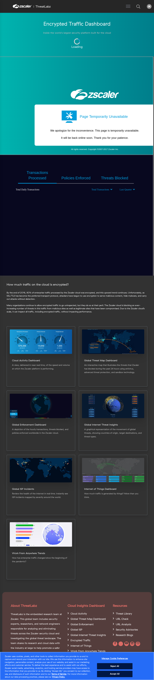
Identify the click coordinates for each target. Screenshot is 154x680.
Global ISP (76, 629)
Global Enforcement (82, 624)
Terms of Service (58, 674)
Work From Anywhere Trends (88, 651)
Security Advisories (127, 629)
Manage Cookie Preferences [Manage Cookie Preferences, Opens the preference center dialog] (115, 658)
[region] (77, 666)
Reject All (114, 666)
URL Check (122, 618)
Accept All (114, 674)
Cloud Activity (79, 613)
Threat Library (124, 613)
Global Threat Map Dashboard (88, 618)
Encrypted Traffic (80, 640)
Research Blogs (124, 635)
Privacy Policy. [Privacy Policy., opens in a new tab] (58, 677)
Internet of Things (81, 645)
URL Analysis (123, 624)
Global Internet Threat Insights (88, 635)
